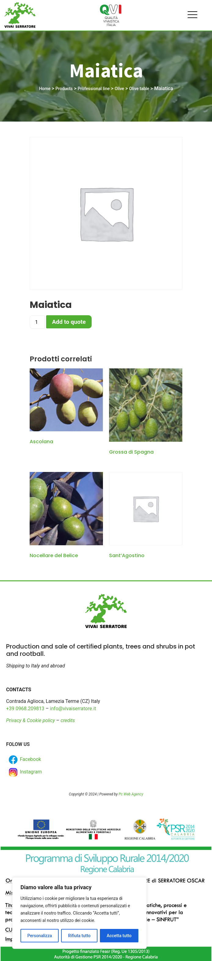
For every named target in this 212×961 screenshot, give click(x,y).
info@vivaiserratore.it (73, 708)
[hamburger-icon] (191, 15)
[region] (79, 913)
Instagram (25, 772)
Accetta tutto (119, 935)
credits (67, 720)
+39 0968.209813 (25, 708)
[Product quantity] (37, 322)
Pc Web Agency (131, 794)
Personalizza (39, 935)
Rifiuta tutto (79, 935)
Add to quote (69, 321)
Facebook (24, 759)
